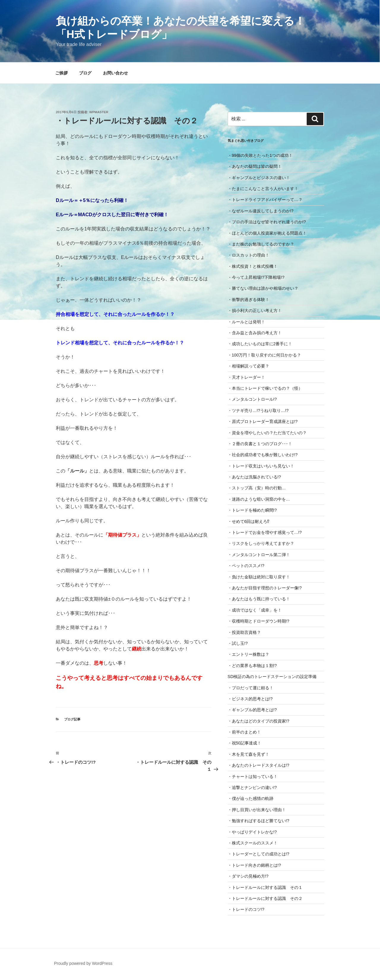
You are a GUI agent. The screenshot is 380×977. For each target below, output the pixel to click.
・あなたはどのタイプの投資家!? (258, 721)
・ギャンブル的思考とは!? (252, 709)
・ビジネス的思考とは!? (250, 698)
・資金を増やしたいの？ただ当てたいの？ (267, 432)
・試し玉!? (238, 643)
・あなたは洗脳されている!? (254, 477)
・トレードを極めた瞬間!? (252, 510)
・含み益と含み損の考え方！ (255, 332)
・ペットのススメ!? (246, 565)
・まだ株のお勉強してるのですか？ (261, 244)
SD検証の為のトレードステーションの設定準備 (272, 676)
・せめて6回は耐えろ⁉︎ (249, 521)
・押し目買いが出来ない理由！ (257, 809)
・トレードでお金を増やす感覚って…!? (265, 532)
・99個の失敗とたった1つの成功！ (260, 155)
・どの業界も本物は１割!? (252, 665)
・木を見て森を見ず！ (248, 754)
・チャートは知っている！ (253, 776)
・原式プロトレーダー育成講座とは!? (263, 421)
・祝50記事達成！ (245, 743)
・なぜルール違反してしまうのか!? (261, 211)
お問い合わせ (115, 73)
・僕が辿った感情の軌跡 (250, 798)
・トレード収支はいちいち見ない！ (261, 466)
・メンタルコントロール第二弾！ (259, 554)
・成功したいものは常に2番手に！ (260, 343)
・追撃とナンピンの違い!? (252, 787)
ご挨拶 (61, 73)
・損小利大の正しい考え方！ (255, 310)
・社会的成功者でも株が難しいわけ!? (263, 454)
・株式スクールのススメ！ (253, 843)
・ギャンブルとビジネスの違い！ (259, 177)
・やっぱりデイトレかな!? (252, 832)
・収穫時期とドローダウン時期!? (258, 621)
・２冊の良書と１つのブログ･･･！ (260, 443)
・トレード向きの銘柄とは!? (254, 865)
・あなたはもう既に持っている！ (259, 598)
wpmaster (98, 112)
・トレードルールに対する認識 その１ (265, 887)
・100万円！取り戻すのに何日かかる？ (264, 355)
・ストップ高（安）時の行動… (257, 488)
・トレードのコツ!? (246, 909)
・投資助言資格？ (244, 632)
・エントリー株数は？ (248, 654)
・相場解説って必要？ (248, 366)
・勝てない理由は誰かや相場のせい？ (263, 288)
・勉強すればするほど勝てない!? (258, 820)
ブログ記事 (72, 719)
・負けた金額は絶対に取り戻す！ (259, 577)
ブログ (85, 73)
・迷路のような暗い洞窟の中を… (259, 499)
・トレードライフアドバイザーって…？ (265, 199)
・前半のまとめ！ (244, 732)
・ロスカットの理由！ (248, 255)
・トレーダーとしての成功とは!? (258, 854)
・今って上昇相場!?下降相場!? (256, 277)
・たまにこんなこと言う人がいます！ (263, 188)
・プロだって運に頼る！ (250, 687)
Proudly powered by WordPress (83, 963)
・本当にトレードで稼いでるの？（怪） (265, 388)
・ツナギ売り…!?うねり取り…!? (258, 410)
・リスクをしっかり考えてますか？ (261, 543)
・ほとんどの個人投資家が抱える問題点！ (267, 233)
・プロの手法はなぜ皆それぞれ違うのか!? (267, 221)
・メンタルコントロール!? (252, 399)
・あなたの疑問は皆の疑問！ (255, 166)
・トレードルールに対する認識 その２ (265, 898)
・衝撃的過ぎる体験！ (248, 299)
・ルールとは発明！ (246, 321)
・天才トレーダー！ (246, 377)
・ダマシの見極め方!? (248, 876)
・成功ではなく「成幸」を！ (255, 610)
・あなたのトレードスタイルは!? (258, 765)
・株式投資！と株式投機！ (253, 266)
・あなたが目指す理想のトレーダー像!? (265, 587)
